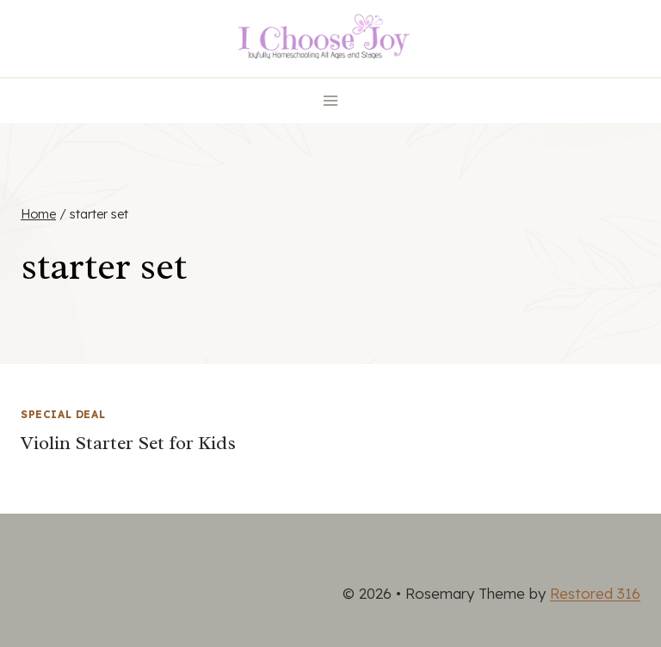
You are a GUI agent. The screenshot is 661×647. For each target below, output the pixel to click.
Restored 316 (595, 593)
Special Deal (63, 414)
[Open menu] (331, 100)
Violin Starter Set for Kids (128, 443)
